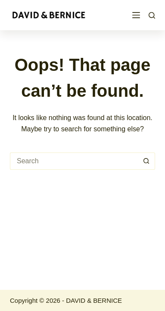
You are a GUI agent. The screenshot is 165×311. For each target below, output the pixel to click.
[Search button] (146, 161)
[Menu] (136, 15)
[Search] (152, 15)
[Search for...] (74, 161)
